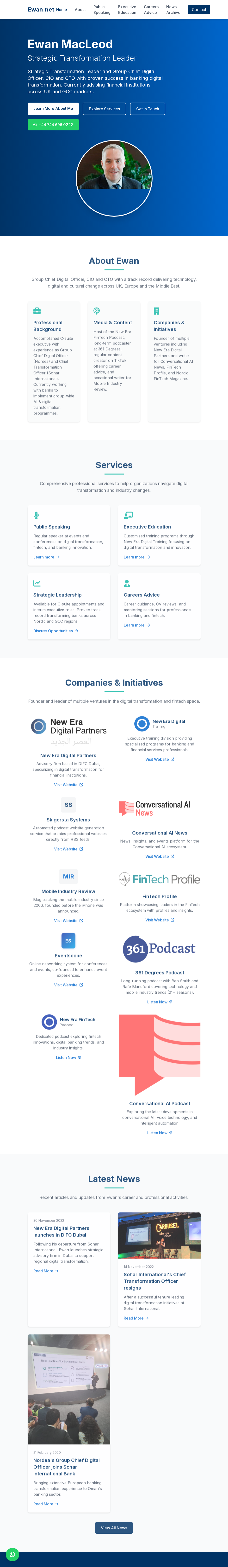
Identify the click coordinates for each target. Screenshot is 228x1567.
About (80, 9)
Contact (199, 9)
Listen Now (159, 1005)
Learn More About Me (53, 108)
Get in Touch (147, 108)
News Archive (173, 9)
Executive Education (127, 9)
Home (61, 9)
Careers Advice (151, 9)
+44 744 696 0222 (53, 124)
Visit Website (68, 788)
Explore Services (104, 108)
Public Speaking (102, 9)
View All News (114, 1531)
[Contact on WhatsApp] (12, 1554)
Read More (45, 1274)
